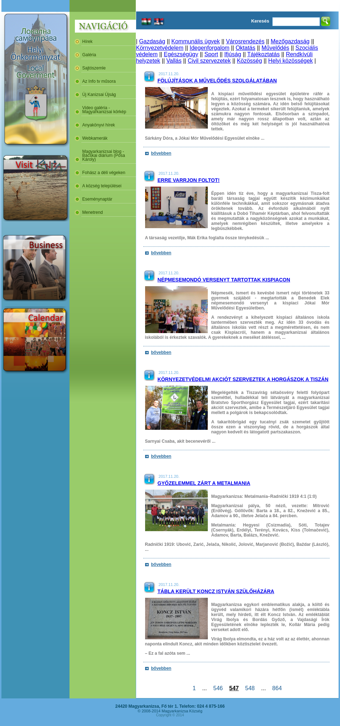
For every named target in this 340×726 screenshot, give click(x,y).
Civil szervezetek (209, 61)
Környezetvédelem (160, 48)
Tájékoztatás (263, 54)
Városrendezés (245, 41)
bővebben (161, 153)
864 (277, 688)
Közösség (249, 61)
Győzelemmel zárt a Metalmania (204, 483)
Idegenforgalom (209, 48)
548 (250, 688)
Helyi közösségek (290, 61)
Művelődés (275, 48)
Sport (211, 54)
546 (218, 688)
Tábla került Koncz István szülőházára (216, 591)
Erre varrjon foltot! (189, 180)
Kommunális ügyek (195, 41)
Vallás (173, 61)
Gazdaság (152, 41)
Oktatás (245, 48)
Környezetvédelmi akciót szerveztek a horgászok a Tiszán (243, 379)
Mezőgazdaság (290, 41)
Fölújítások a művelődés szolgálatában (217, 80)
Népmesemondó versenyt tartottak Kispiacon (224, 280)
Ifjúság (232, 54)
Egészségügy (181, 54)
